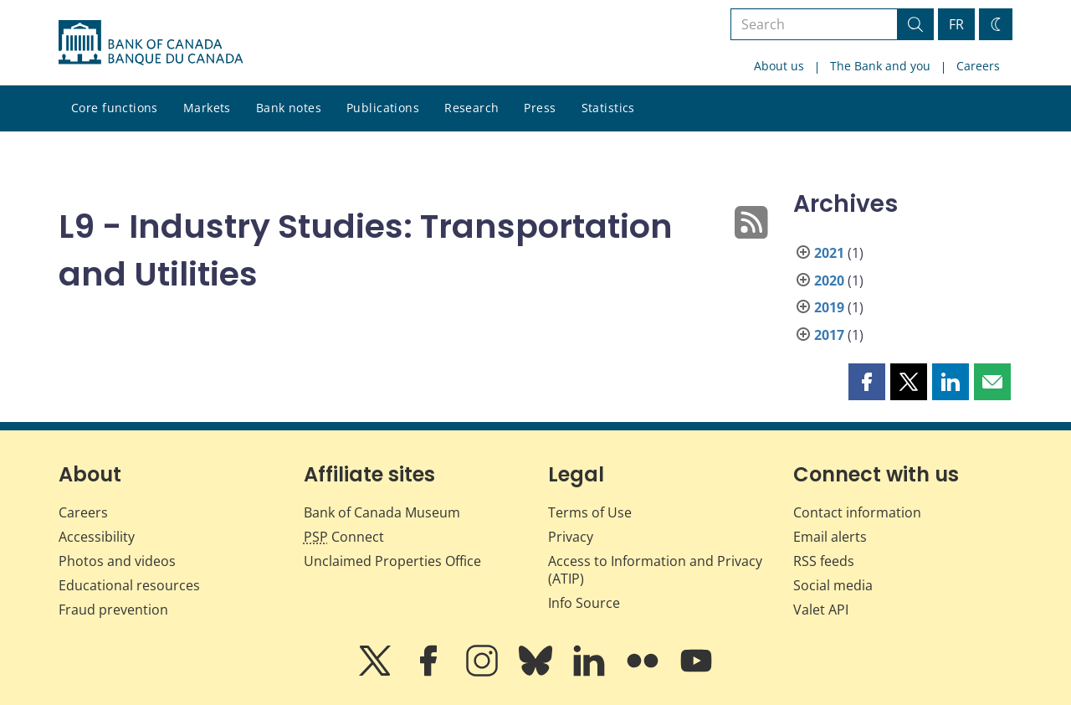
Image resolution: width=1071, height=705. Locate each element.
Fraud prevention (113, 609)
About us (779, 66)
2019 (829, 307)
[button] (866, 381)
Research (471, 108)
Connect (344, 536)
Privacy (570, 536)
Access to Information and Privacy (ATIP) (655, 570)
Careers (978, 66)
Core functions (114, 108)
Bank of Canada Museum (382, 512)
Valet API (820, 609)
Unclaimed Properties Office (392, 561)
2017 (829, 335)
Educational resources (129, 585)
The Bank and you (880, 66)
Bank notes (288, 108)
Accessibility (97, 536)
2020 (829, 280)
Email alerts (830, 536)
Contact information (857, 512)
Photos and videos (117, 561)
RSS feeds (823, 561)
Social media (833, 585)
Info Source (584, 603)
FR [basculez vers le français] (956, 24)
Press (540, 108)
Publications (382, 108)
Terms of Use (590, 512)
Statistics (608, 108)
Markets (207, 108)
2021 (829, 253)
